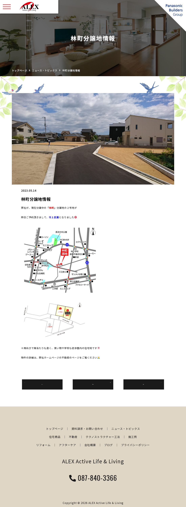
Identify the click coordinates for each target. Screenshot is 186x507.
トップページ (19, 70)
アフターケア (67, 445)
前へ (42, 384)
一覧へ (93, 384)
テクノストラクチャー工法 (103, 437)
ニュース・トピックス (44, 70)
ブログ (108, 445)
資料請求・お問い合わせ (87, 429)
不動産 (73, 437)
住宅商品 (55, 437)
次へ (144, 384)
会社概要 (90, 445)
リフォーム (43, 445)
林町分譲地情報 (71, 70)
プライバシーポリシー (135, 445)
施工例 (132, 437)
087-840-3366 (93, 478)
